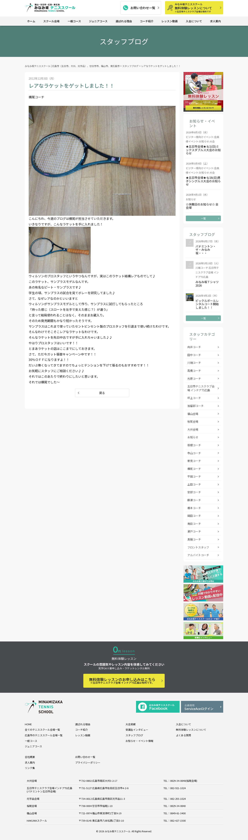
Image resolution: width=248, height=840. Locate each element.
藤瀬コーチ (194, 500)
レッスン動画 (169, 21)
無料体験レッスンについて (197, 7)
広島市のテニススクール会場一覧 (44, 735)
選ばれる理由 (124, 21)
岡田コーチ (194, 516)
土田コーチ (194, 484)
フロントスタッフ (198, 547)
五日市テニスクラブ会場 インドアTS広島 (200, 388)
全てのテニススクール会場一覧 (42, 729)
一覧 (203, 218)
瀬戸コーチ (194, 531)
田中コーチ (194, 355)
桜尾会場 (192, 421)
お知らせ (192, 437)
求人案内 (215, 21)
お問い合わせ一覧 (142, 7)
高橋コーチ (194, 370)
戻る (102, 393)
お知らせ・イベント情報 (139, 741)
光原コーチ (194, 378)
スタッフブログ (134, 735)
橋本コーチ (194, 508)
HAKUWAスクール (37, 820)
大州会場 (192, 429)
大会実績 (131, 724)
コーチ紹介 (146, 21)
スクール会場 (51, 21)
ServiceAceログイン (202, 707)
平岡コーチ (194, 476)
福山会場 (192, 414)
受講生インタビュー (137, 729)
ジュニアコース (98, 21)
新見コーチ (194, 461)
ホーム (31, 21)
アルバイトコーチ (198, 555)
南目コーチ (194, 524)
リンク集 (30, 768)
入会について (194, 21)
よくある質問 (183, 735)
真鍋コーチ (194, 539)
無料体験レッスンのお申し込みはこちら (122, 681)
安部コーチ (194, 492)
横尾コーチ (194, 469)
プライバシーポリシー (87, 762)
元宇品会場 (33, 799)
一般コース (74, 21)
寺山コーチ (194, 453)
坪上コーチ (194, 398)
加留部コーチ (195, 406)
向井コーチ (194, 347)
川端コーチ (194, 363)
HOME (28, 724)
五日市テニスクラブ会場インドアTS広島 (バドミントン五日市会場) (49, 789)
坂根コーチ (194, 445)
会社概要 (30, 757)
